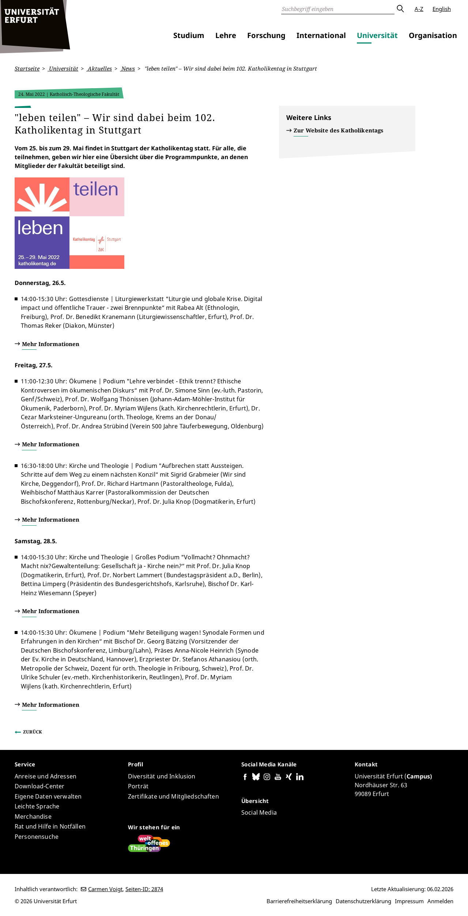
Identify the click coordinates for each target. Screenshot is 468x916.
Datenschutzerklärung (363, 901)
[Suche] (338, 8)
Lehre (225, 35)
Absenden (400, 8)
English (442, 8)
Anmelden (440, 901)
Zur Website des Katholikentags (339, 130)
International (321, 35)
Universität (377, 35)
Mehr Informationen (50, 343)
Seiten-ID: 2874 (144, 889)
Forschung (266, 35)
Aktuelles (99, 68)
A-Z (419, 8)
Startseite (27, 68)
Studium (188, 35)
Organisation (433, 35)
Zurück (32, 732)
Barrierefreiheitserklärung (299, 901)
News (127, 68)
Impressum (409, 901)
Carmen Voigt (105, 889)
